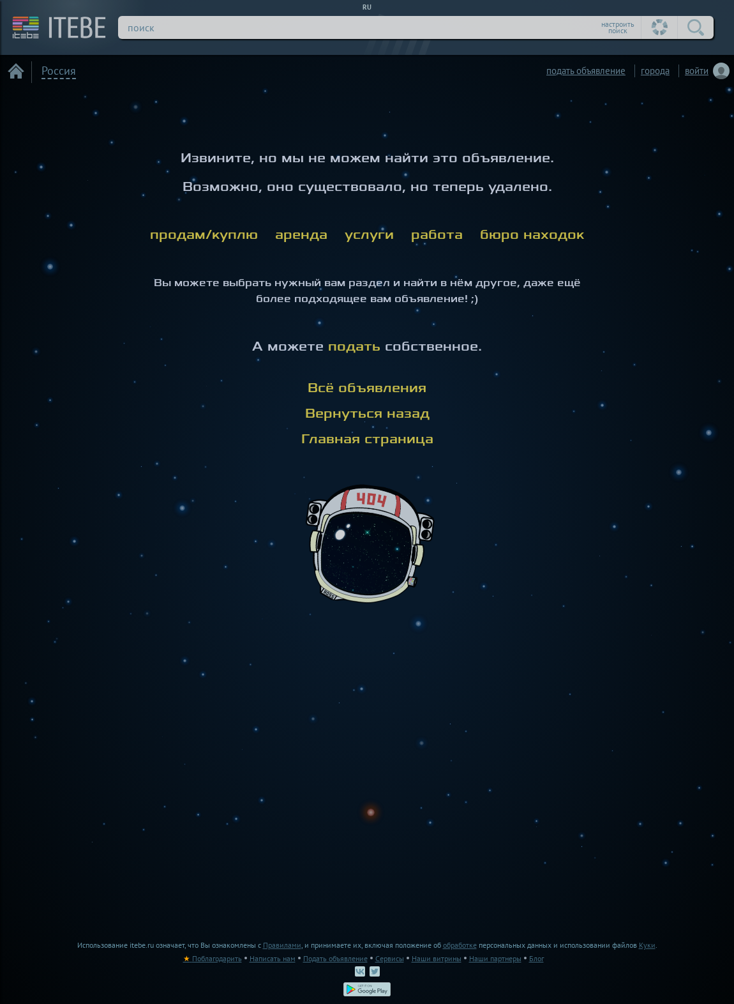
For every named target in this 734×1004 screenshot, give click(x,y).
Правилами (282, 945)
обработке (460, 945)
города (655, 71)
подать (354, 346)
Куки (647, 945)
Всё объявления (367, 388)
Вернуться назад (367, 414)
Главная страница (367, 439)
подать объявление (585, 71)
